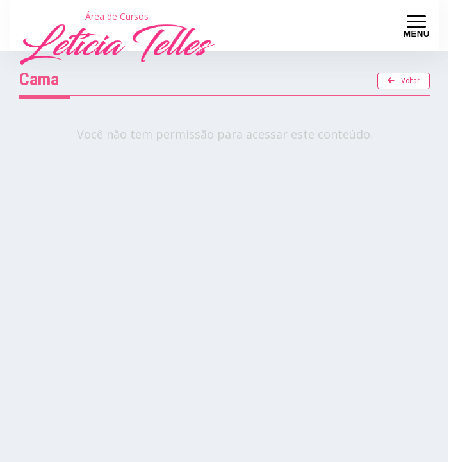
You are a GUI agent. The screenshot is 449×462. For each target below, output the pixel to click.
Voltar (404, 80)
